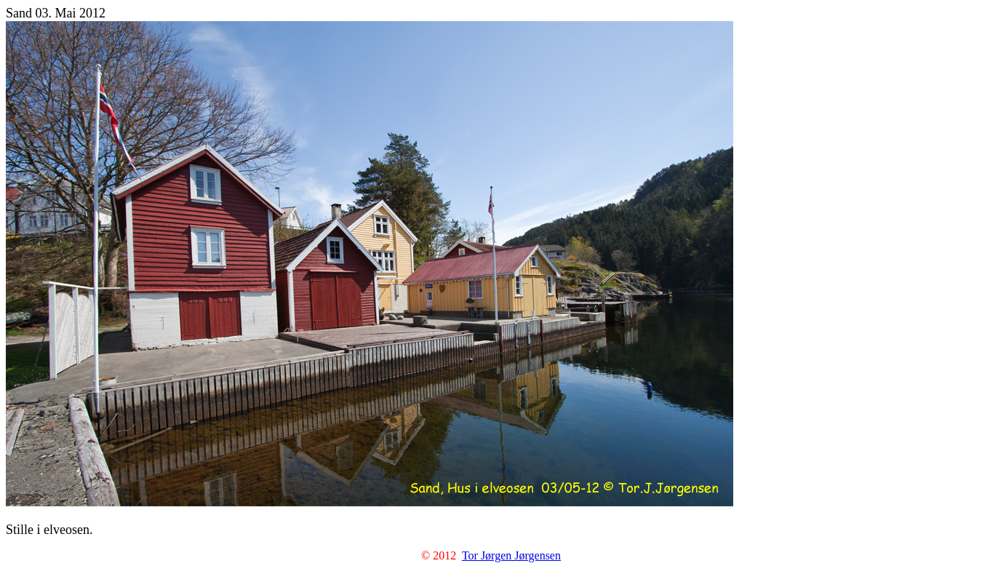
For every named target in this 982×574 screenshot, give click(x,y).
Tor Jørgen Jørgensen (511, 555)
